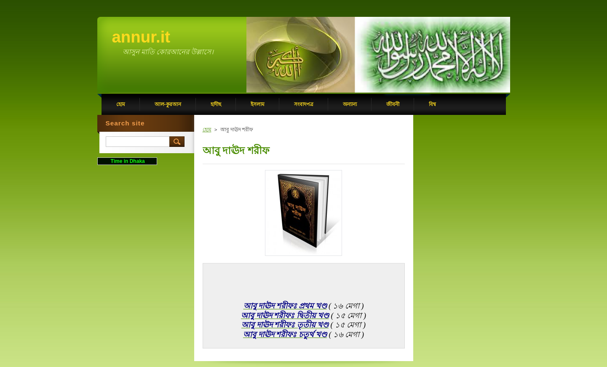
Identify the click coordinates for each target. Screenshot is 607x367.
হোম (207, 129)
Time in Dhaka (126, 161)
